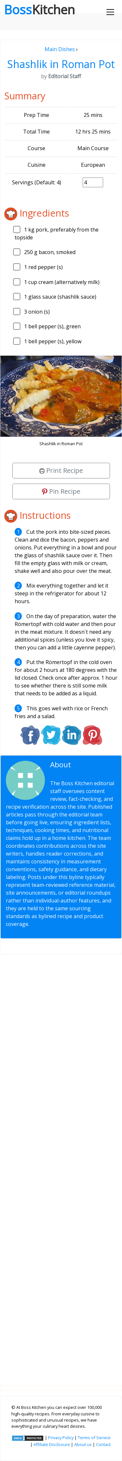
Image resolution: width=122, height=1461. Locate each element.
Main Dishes (60, 49)
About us (83, 1444)
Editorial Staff (76, 768)
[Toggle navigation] (110, 12)
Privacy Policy (61, 1437)
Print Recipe (61, 470)
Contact (103, 1444)
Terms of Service (94, 1437)
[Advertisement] (61, 1165)
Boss (39, 9)
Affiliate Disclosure (52, 1444)
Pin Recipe (61, 491)
